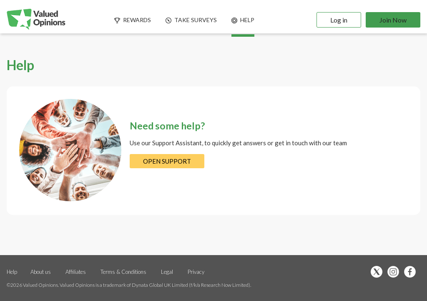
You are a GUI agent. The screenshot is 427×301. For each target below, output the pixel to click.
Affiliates (76, 271)
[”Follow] (395, 272)
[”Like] (412, 272)
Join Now (393, 20)
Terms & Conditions (124, 271)
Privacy (196, 271)
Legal (167, 271)
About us (40, 271)
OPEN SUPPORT (167, 161)
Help (12, 271)
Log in (338, 20)
